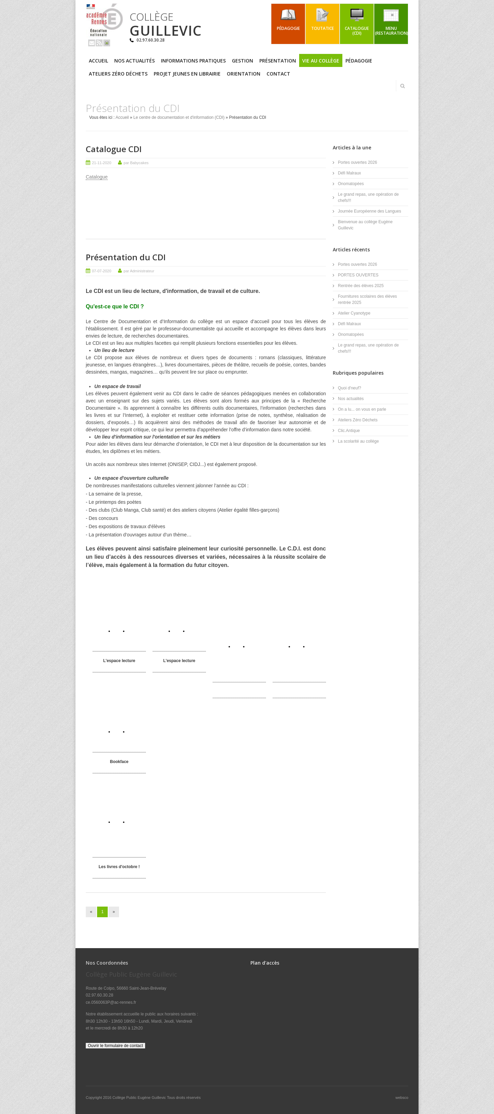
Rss (99, 42)
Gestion (242, 60)
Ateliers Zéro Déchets (118, 73)
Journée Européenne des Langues (369, 211)
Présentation (277, 60)
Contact (278, 73)
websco (402, 1097)
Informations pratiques (193, 60)
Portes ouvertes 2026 (357, 162)
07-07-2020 (101, 271)
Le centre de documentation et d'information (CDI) (179, 117)
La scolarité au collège (358, 441)
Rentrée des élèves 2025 (361, 285)
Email (91, 42)
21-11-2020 (101, 163)
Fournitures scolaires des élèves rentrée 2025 (367, 299)
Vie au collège (320, 60)
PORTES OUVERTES (358, 275)
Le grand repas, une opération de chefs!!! (368, 197)
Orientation (243, 73)
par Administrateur (139, 271)
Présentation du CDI (126, 256)
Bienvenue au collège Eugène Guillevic (365, 224)
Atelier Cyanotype (354, 313)
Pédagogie (358, 60)
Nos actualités (134, 60)
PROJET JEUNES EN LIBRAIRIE (187, 73)
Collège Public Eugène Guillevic (140, 1097)
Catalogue (97, 177)
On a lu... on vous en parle (362, 409)
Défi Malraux (349, 173)
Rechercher (402, 86)
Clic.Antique (349, 430)
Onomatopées (351, 183)
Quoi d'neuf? (349, 387)
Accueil (98, 60)
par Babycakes (136, 163)
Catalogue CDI (114, 149)
